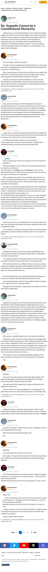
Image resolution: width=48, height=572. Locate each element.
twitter (14, 545)
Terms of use (10, 552)
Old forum (8, 8)
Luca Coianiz (10, 151)
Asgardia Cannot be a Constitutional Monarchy (14, 10)
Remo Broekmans (12, 215)
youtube (24, 545)
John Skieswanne (12, 54)
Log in (43, 2)
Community (37, 552)
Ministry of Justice (17, 8)
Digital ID (31, 552)
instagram (44, 545)
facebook (6, 545)
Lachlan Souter (11, 17)
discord (34, 545)
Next (35, 532)
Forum (2, 8)
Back (13, 532)
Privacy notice (17, 552)
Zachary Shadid (11, 96)
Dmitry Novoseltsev (12, 244)
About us (4, 552)
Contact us (37, 555)
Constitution (27, 8)
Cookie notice (25, 552)
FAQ (3, 555)
